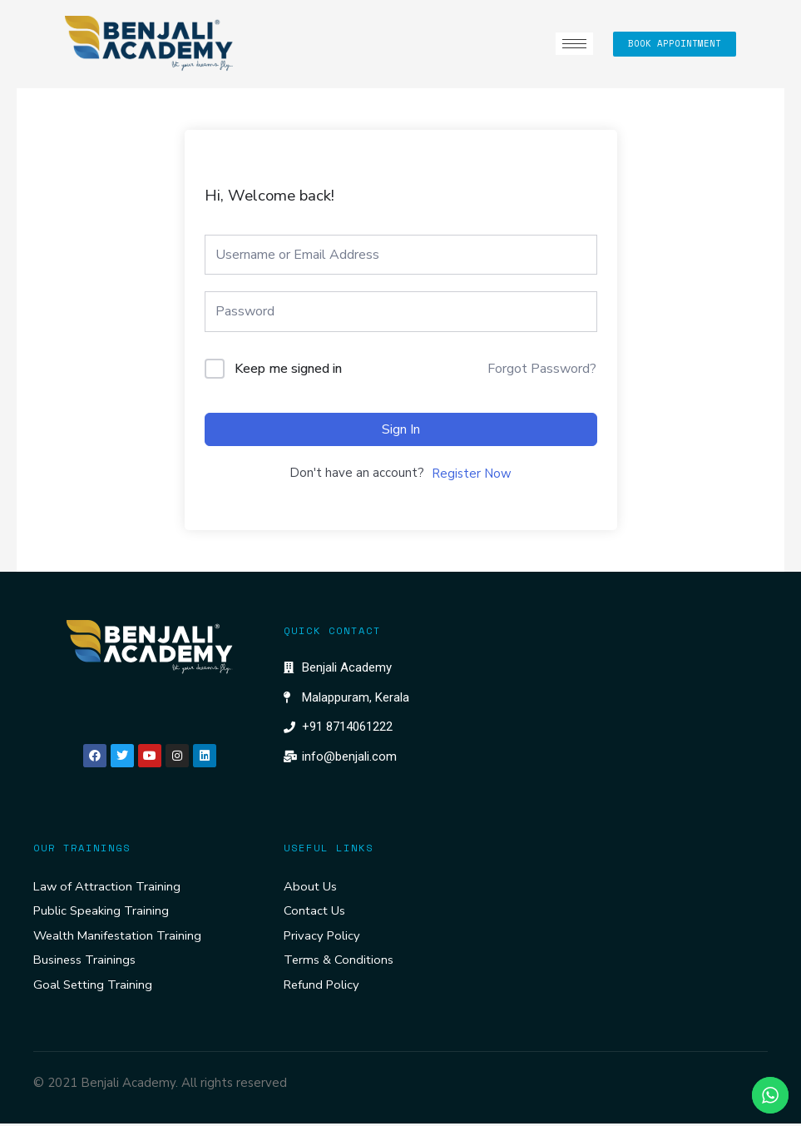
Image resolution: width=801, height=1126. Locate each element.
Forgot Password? (541, 369)
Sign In (401, 429)
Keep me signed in (288, 369)
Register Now (472, 473)
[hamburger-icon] (571, 43)
